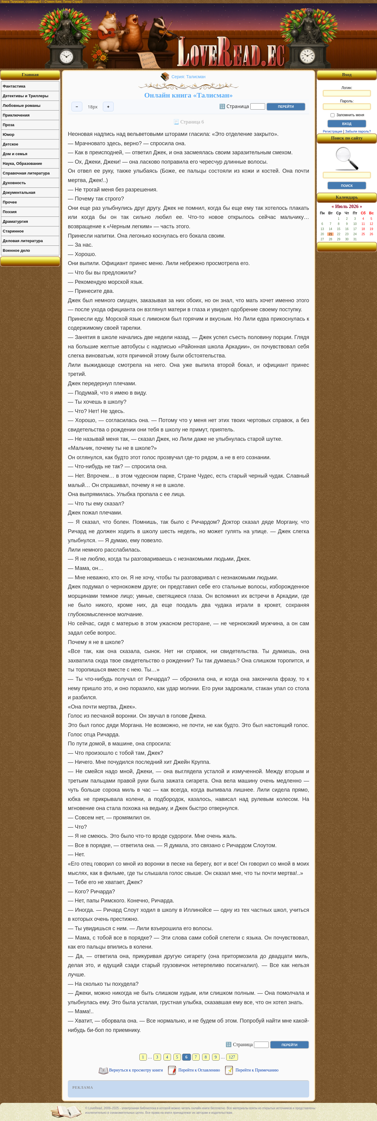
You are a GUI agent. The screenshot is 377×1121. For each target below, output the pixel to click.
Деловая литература (23, 241)
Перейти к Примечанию (257, 1070)
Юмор (8, 134)
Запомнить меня (347, 115)
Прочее (10, 202)
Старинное (13, 231)
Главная (30, 74)
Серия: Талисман (189, 76)
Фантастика (14, 86)
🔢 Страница (234, 106)
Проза (8, 125)
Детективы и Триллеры (25, 96)
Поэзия (10, 212)
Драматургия (15, 221)
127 (232, 1057)
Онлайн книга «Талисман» (188, 95)
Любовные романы (21, 105)
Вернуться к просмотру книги (136, 1070)
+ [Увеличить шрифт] (108, 106)
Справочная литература (26, 173)
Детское (10, 144)
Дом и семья (15, 154)
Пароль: (347, 104)
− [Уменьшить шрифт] (77, 106)
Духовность (14, 183)
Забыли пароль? (358, 131)
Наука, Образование (22, 163)
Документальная (19, 192)
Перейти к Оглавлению (200, 1070)
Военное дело (16, 250)
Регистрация (332, 131)
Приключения (16, 115)
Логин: (347, 91)
